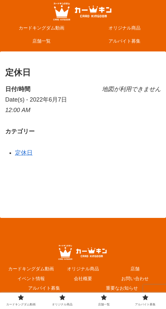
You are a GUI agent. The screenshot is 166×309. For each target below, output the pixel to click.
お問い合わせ (135, 278)
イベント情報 (31, 278)
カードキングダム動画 (31, 268)
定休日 (24, 152)
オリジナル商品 (83, 268)
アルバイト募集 (44, 288)
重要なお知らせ (122, 288)
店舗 (135, 268)
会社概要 (83, 278)
